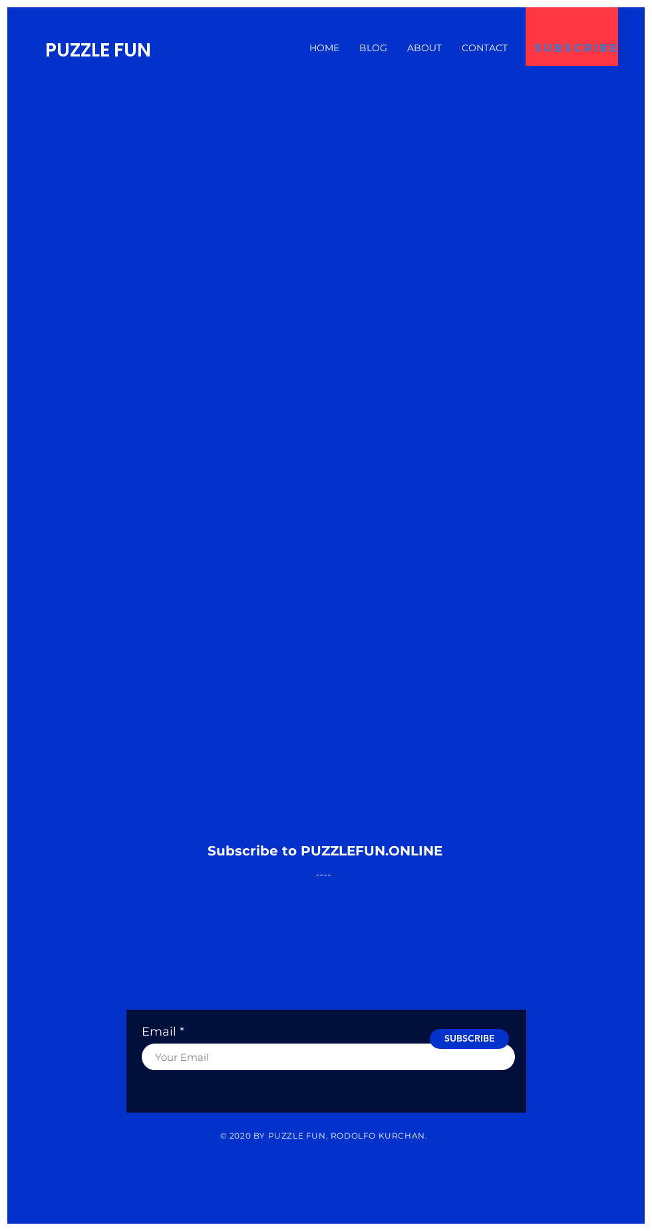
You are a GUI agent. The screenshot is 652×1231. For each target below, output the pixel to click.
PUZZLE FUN (98, 50)
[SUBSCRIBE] (469, 1039)
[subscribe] (576, 48)
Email (159, 1032)
